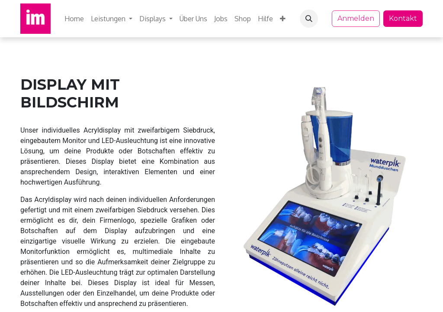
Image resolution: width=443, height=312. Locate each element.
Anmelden (355, 18)
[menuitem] (74, 18)
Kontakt (403, 18)
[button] (309, 19)
